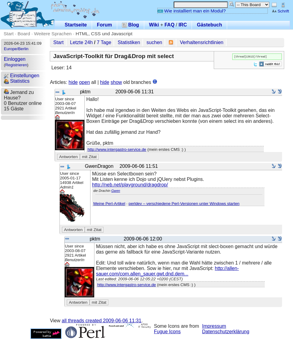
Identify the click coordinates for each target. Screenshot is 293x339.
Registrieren (16, 65)
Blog (130, 24)
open (84, 82)
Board (24, 33)
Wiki (154, 24)
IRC (183, 24)
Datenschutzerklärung (226, 331)
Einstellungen (21, 75)
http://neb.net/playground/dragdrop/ (130, 184)
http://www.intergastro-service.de (116, 149)
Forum (104, 24)
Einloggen (15, 59)
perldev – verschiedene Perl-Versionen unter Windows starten (183, 203)
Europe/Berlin (16, 49)
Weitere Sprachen (53, 33)
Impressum (214, 326)
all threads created (101, 320)
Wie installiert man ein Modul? (192, 10)
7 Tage (104, 42)
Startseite (76, 24)
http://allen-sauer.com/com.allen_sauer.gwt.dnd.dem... (167, 271)
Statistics (16, 81)
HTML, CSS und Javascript (104, 33)
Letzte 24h (81, 42)
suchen (154, 42)
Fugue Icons (167, 331)
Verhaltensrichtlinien (201, 42)
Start (9, 33)
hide (73, 82)
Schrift (280, 11)
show (116, 82)
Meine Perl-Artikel (109, 203)
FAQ (170, 24)
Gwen (115, 190)
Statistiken (129, 42)
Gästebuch (209, 24)
